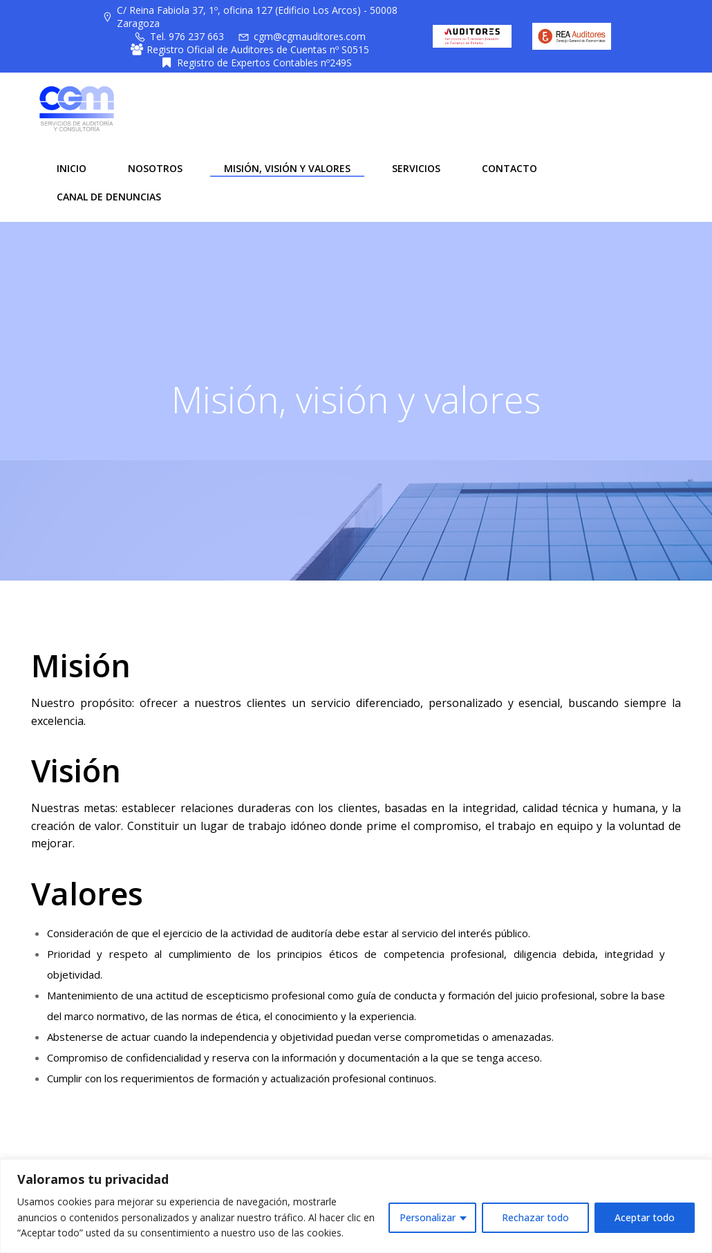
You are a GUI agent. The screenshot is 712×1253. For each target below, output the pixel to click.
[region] (356, 1206)
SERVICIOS (415, 166)
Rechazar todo (535, 1217)
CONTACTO (508, 166)
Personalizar (428, 1217)
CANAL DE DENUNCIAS (107, 194)
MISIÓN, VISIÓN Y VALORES (286, 166)
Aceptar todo (645, 1217)
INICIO (70, 166)
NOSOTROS (154, 166)
